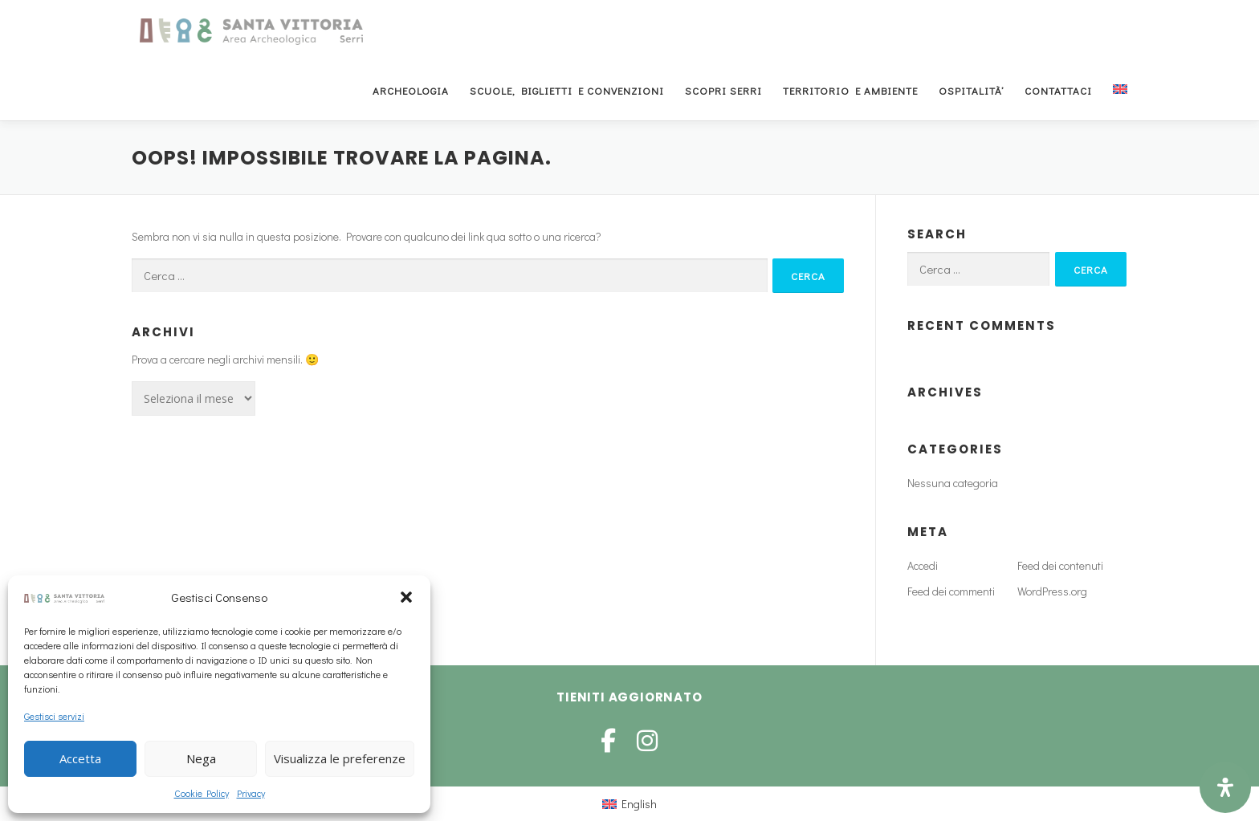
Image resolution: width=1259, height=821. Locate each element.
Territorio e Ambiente (850, 90)
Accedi (922, 565)
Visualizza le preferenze (339, 758)
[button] (406, 597)
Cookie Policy (201, 792)
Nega (201, 758)
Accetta (80, 758)
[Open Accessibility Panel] (1225, 787)
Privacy (251, 792)
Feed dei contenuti (1060, 565)
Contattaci (1058, 90)
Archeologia (411, 90)
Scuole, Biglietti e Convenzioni (567, 90)
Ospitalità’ (971, 90)
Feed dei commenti (951, 591)
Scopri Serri (723, 90)
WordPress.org (1052, 591)
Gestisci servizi (54, 715)
